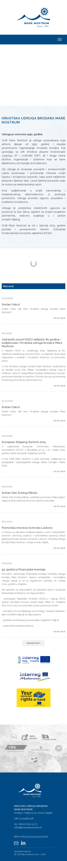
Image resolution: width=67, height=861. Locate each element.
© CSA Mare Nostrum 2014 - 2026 (30, 841)
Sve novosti (33, 632)
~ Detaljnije (58, 307)
